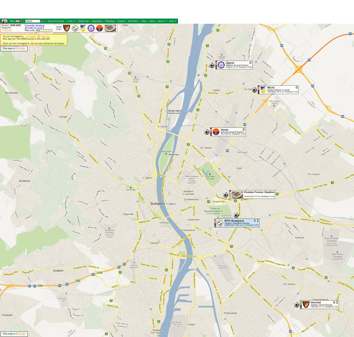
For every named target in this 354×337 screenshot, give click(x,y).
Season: (11, 25)
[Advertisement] (175, 20)
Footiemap (6, 30)
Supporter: (6, 27)
